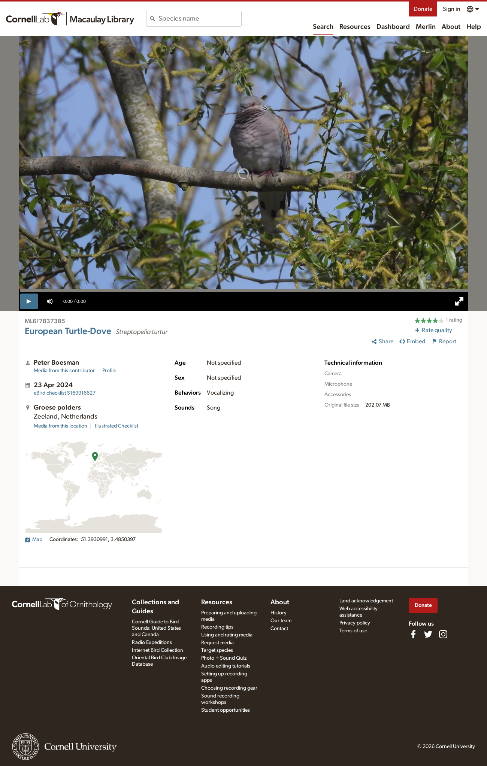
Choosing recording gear (229, 688)
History (278, 612)
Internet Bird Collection (157, 650)
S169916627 (65, 393)
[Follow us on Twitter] (428, 634)
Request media (217, 642)
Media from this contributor (64, 370)
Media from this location (60, 426)
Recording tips (217, 627)
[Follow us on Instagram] (443, 634)
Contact (279, 628)
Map (33, 539)
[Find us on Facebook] (413, 634)
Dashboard (393, 27)
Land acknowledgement (366, 601)
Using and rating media (226, 635)
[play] (29, 301)
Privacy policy (354, 623)
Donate (423, 9)
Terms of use (353, 630)
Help (473, 27)
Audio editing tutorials (225, 666)
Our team (280, 620)
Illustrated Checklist (116, 426)
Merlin (426, 27)
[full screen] (459, 301)
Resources (354, 27)
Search (323, 27)
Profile (109, 370)
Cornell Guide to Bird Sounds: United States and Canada (156, 628)
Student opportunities (225, 710)
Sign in (451, 9)
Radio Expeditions (152, 642)
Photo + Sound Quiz (223, 658)
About (451, 27)
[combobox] (199, 18)
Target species (217, 650)
